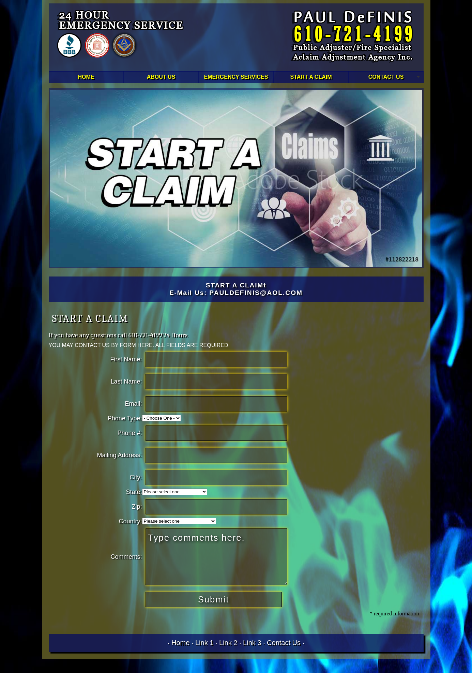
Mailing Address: (119, 455)
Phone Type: (125, 418)
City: (136, 477)
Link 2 (228, 642)
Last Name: (126, 381)
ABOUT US (161, 77)
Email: (133, 403)
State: (134, 492)
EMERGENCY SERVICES (236, 77)
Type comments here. (216, 556)
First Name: (126, 359)
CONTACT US (386, 77)
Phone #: (130, 433)
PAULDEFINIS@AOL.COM (256, 292)
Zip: (137, 506)
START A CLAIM (311, 77)
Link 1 (204, 642)
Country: (130, 521)
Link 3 (252, 642)
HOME (86, 77)
